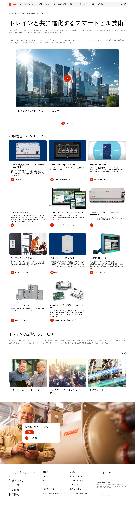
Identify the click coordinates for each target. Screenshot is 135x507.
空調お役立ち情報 (13, 13)
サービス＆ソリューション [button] (28, 4)
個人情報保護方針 (101, 482)
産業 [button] (53, 4)
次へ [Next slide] (124, 353)
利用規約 (108, 482)
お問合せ (29, 432)
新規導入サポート (98, 390)
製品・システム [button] (44, 4)
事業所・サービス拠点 (97, 4)
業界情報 (22, 13)
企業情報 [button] (72, 4)
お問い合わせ (83, 4)
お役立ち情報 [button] (62, 4)
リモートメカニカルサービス (25, 390)
